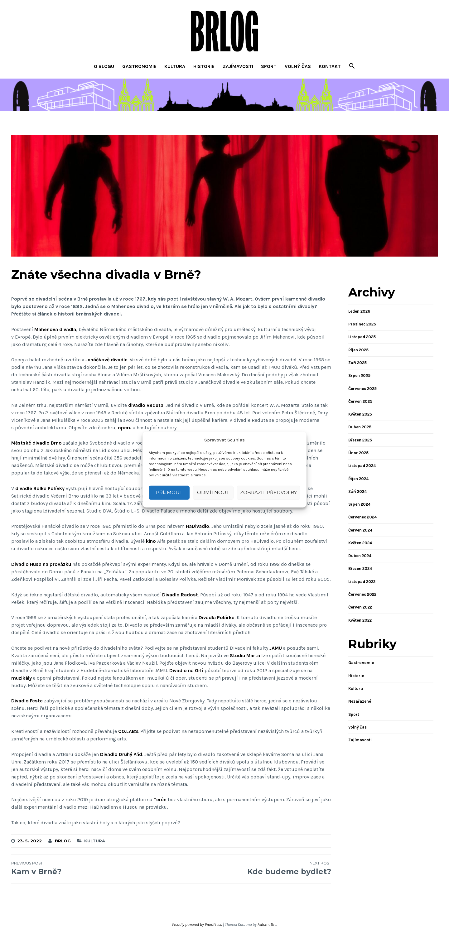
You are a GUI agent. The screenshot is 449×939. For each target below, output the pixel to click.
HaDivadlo (197, 526)
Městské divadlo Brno (36, 443)
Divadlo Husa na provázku (41, 564)
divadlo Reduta (145, 405)
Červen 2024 (360, 530)
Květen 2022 (360, 620)
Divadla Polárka (216, 617)
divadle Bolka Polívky (40, 488)
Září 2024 (357, 491)
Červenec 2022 (362, 594)
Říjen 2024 (358, 478)
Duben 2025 (359, 427)
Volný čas (298, 66)
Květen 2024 (360, 543)
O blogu (104, 66)
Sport (269, 66)
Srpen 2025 (359, 375)
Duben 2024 (359, 555)
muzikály (21, 678)
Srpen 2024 (359, 504)
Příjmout (169, 492)
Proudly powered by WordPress (197, 924)
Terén (160, 799)
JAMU (275, 648)
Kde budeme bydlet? (251, 868)
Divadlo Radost (180, 595)
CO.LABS (128, 731)
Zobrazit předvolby (268, 492)
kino (151, 541)
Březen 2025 (360, 440)
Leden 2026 (359, 311)
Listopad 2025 (362, 337)
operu (125, 428)
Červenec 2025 (362, 388)
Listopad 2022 (361, 581)
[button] (352, 66)
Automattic (267, 924)
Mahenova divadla (55, 329)
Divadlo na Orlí (186, 670)
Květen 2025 (360, 414)
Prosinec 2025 (362, 324)
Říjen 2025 (358, 350)
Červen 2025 (360, 401)
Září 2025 (357, 362)
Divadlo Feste (27, 701)
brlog (63, 840)
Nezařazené (359, 701)
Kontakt (330, 66)
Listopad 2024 (362, 465)
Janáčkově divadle (106, 360)
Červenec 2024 (362, 517)
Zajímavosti (238, 66)
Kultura (174, 66)
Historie (204, 66)
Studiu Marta (245, 655)
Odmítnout (213, 492)
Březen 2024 (360, 568)
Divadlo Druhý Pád (121, 754)
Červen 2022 (360, 607)
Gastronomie (139, 66)
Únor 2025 (358, 452)
